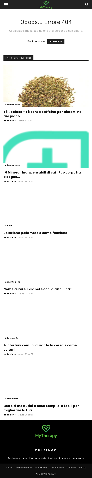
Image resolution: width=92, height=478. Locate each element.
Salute (82, 467)
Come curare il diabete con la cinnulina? (37, 289)
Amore (8, 225)
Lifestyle (71, 467)
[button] (5, 4)
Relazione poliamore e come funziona (35, 233)
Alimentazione (12, 104)
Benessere (58, 467)
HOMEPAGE (56, 41)
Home (9, 467)
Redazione (9, 120)
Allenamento (12, 338)
